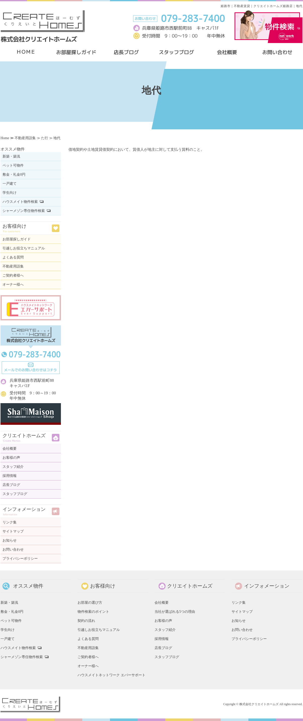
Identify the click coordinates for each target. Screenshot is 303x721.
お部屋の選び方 (90, 602)
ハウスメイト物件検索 (20, 202)
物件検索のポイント (93, 612)
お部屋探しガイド (17, 239)
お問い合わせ (13, 549)
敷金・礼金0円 (14, 174)
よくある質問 (13, 257)
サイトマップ (13, 531)
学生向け (10, 193)
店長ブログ (11, 485)
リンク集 (10, 522)
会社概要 (10, 448)
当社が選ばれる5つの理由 (175, 612)
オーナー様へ (13, 284)
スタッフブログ (15, 494)
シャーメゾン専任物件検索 (24, 211)
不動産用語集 (25, 138)
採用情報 (10, 476)
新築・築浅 (11, 156)
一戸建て (10, 183)
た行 (44, 138)
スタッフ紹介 (13, 467)
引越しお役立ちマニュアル (24, 248)
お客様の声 (11, 458)
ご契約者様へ (13, 275)
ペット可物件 (13, 165)
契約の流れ (86, 621)
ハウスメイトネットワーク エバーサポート (111, 675)
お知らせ (10, 540)
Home (5, 138)
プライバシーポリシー (20, 558)
